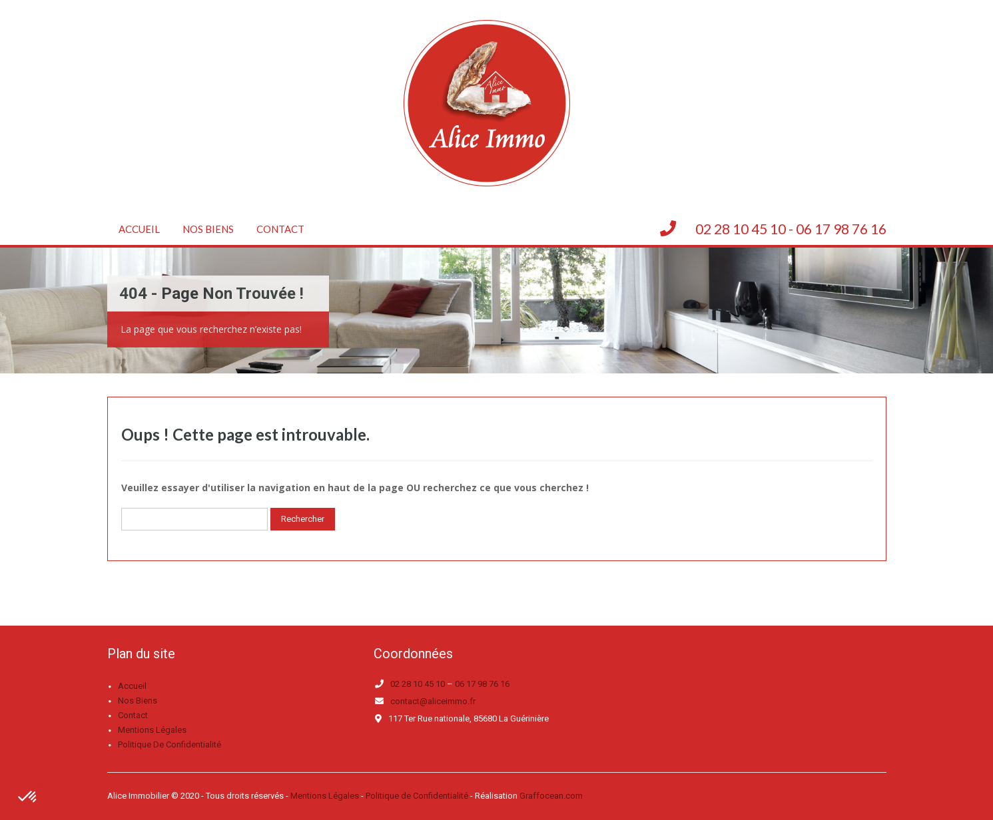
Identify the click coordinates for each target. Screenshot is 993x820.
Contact (280, 229)
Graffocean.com (551, 796)
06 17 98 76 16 (482, 684)
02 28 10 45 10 (417, 684)
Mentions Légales (324, 796)
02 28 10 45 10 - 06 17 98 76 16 (790, 228)
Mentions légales (152, 730)
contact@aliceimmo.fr (433, 701)
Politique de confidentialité (169, 744)
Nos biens (208, 229)
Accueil (139, 229)
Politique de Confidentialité (417, 796)
